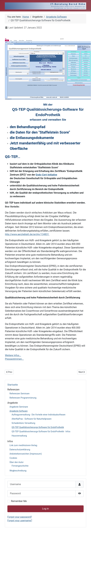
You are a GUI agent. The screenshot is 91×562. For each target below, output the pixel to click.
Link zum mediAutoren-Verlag (23, 445)
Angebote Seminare (19, 407)
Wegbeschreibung (18, 470)
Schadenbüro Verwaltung (23, 423)
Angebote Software (18, 411)
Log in (45, 508)
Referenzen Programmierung (23, 398)
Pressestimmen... (14, 359)
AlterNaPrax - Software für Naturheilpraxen (31, 419)
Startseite (12, 384)
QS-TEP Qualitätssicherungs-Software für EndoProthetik (38, 427)
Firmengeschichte (20, 466)
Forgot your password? (19, 516)
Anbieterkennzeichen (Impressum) (26, 454)
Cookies (13, 458)
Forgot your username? (19, 520)
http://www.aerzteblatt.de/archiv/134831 (27, 234)
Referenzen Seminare (19, 393)
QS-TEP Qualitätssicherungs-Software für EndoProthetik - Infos (41, 431)
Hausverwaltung (19, 435)
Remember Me (19, 501)
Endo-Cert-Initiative (46, 174)
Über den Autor (17, 462)
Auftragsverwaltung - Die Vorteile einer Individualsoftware (38, 414)
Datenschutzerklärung (20, 449)
